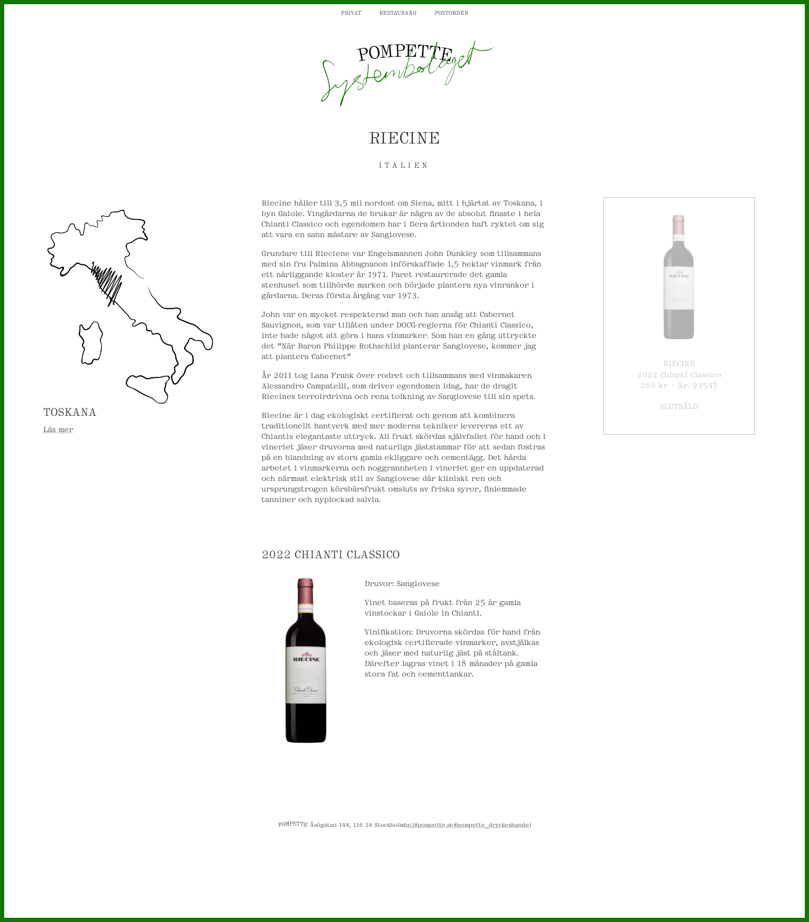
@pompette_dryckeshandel (492, 824)
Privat (351, 12)
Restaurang (398, 12)
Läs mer (58, 429)
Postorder (451, 12)
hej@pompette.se (428, 824)
